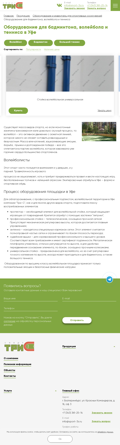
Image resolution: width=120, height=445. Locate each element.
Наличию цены (52, 49)
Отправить (77, 320)
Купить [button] (18, 110)
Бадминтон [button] (40, 41)
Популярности (33, 49)
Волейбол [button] (16, 41)
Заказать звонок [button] (74, 8)
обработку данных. (105, 432)
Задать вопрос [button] (96, 8)
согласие (9, 321)
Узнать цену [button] (104, 110)
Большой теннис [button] (70, 41)
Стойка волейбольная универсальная (60, 99)
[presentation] (86, 310)
